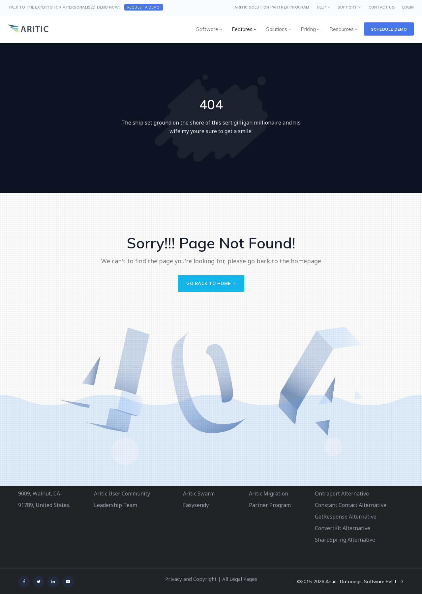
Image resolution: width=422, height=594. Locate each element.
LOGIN (408, 7)
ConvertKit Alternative (342, 528)
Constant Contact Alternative (350, 505)
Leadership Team (115, 505)
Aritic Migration (268, 493)
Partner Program (270, 505)
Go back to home (211, 283)
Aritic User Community (122, 493)
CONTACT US (382, 7)
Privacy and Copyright (191, 579)
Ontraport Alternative (342, 493)
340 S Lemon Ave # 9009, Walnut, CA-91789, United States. (44, 493)
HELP (321, 7)
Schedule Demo (389, 29)
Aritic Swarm (199, 493)
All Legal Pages (239, 579)
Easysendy (196, 505)
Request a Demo (143, 7)
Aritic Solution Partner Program (271, 7)
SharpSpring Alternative (345, 539)
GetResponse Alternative (346, 516)
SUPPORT (347, 7)
